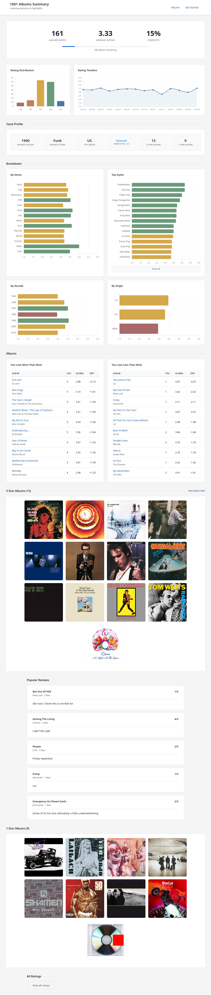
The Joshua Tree (122, 379)
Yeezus (117, 450)
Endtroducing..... (21, 430)
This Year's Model (21, 400)
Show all (156, 268)
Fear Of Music (19, 440)
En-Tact (117, 460)
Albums (175, 7)
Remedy (16, 470)
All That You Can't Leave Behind (130, 420)
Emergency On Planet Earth (49, 801)
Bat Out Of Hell (121, 390)
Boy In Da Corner (21, 450)
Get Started (191, 7)
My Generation (121, 470)
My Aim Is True (20, 420)
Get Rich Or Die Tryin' (125, 410)
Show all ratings (41, 985)
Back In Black (120, 430)
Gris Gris (17, 379)
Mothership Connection (25, 460)
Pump (116, 400)
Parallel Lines (120, 440)
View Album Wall (196, 490)
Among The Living (44, 719)
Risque (37, 746)
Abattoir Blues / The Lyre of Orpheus (32, 410)
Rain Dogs (17, 390)
